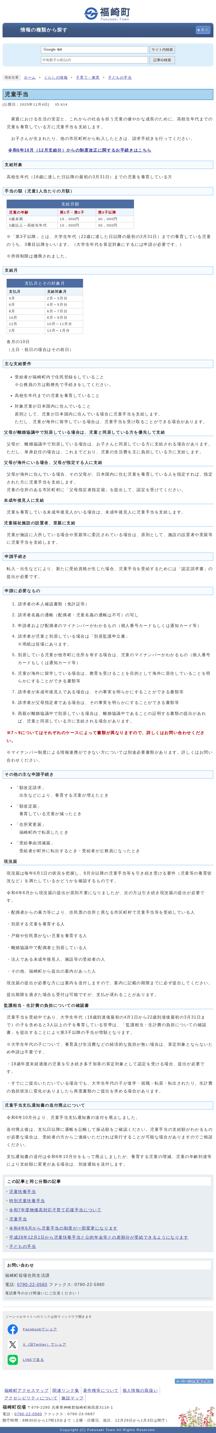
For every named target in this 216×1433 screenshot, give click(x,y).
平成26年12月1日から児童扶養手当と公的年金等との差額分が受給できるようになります (98, 1237)
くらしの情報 (56, 77)
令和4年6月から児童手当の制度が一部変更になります (63, 1228)
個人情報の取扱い (140, 1390)
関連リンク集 (65, 1390)
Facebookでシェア (32, 1329)
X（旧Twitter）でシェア (37, 1345)
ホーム (30, 77)
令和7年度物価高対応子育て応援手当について (55, 1210)
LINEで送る (26, 1360)
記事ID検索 (162, 60)
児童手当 (18, 1219)
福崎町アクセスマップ (26, 1390)
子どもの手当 (120, 77)
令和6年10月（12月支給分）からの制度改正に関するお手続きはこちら (80, 150)
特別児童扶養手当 (27, 1201)
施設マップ (72, 1398)
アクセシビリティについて (31, 1398)
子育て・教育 (88, 77)
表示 (205, 30)
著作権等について (101, 1390)
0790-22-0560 (32, 1284)
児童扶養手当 (22, 1191)
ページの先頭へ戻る (196, 1381)
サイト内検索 (162, 50)
